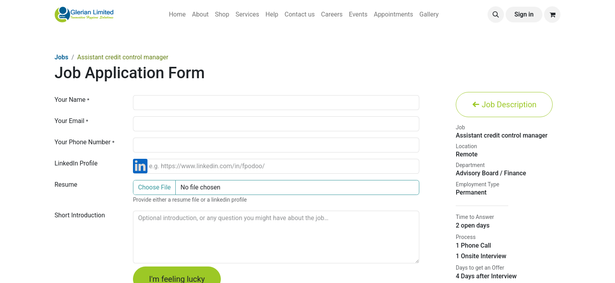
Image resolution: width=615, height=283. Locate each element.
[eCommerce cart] (552, 14)
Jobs (61, 57)
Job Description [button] (504, 104)
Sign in (523, 14)
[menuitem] (177, 14)
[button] (496, 14)
